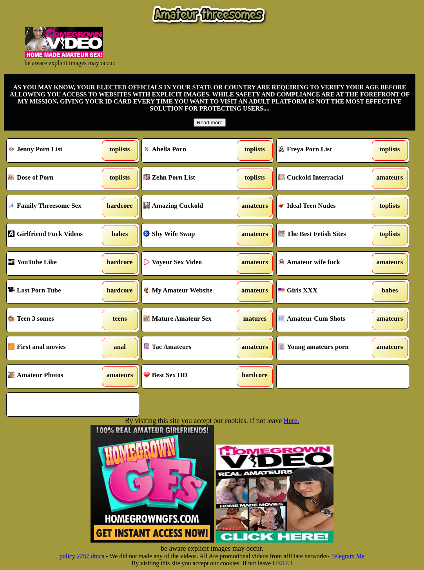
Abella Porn (190, 150)
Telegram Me (348, 556)
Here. (291, 421)
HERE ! (282, 563)
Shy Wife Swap (190, 235)
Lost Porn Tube (55, 291)
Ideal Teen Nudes (325, 207)
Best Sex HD (190, 376)
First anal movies (55, 348)
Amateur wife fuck (325, 263)
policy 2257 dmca (82, 556)
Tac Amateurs (190, 348)
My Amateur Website (190, 291)
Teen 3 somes (55, 320)
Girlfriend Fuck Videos (55, 235)
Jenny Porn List (55, 150)
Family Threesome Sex (55, 207)
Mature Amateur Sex (190, 320)
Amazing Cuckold (190, 207)
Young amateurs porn (325, 348)
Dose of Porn (55, 179)
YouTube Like (55, 263)
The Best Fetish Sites (325, 235)
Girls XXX (325, 291)
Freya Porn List (325, 150)
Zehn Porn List (190, 179)
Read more (210, 122)
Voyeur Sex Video (190, 263)
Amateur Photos (55, 376)
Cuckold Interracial (325, 179)
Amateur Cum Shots (325, 320)
